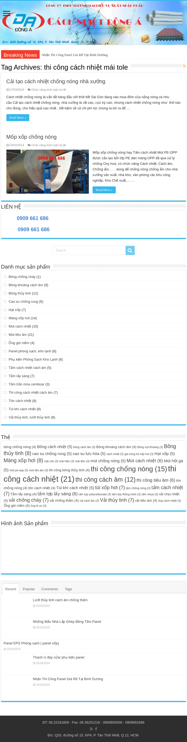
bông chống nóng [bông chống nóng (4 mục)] (20, 447)
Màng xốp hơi (19, 318)
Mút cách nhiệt (20, 326)
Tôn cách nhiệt (20, 401)
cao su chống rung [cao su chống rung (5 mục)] (52, 453)
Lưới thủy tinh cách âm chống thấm (60, 600)
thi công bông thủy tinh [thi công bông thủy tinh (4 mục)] (69, 470)
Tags (68, 589)
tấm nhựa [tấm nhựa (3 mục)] (150, 494)
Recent (10, 589)
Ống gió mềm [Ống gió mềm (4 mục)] (17, 506)
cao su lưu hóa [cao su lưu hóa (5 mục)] (89, 453)
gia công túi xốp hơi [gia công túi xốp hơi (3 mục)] (138, 454)
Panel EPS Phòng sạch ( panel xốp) (31, 643)
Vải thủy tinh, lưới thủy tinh (29, 417)
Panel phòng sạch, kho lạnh (30, 351)
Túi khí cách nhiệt (22, 409)
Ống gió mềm (19, 343)
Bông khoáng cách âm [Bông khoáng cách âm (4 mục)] (116, 447)
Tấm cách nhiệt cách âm (27, 368)
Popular (29, 589)
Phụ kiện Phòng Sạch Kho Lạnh (33, 359)
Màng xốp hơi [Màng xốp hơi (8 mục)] (23, 460)
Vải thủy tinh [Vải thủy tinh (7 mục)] (117, 500)
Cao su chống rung (23, 302)
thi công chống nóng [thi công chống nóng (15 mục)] (129, 469)
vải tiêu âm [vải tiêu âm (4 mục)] (146, 500)
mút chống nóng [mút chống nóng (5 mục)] (108, 460)
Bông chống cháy (22, 277)
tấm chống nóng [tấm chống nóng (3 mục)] (138, 488)
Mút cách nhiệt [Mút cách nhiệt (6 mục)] (145, 460)
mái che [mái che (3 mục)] (51, 461)
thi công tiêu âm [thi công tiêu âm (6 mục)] (155, 480)
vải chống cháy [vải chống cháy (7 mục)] (29, 500)
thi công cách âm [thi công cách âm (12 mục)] (106, 479)
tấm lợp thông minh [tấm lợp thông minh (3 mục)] (126, 494)
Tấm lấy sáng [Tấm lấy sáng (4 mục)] (23, 494)
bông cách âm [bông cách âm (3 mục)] (84, 447)
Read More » (18, 117)
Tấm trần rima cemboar (26, 384)
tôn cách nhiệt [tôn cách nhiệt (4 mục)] (41, 488)
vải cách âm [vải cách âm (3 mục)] (89, 500)
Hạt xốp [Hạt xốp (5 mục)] (165, 453)
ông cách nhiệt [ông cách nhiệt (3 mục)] (169, 500)
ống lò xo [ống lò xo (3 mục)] (38, 505)
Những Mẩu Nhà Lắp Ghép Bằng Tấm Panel (67, 622)
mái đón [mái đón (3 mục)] (82, 461)
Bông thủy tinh (20, 293)
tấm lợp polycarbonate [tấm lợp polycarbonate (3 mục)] (95, 494)
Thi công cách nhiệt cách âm (30, 392)
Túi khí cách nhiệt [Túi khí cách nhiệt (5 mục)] (75, 487)
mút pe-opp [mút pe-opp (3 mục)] (19, 470)
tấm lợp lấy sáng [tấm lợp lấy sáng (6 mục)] (58, 493)
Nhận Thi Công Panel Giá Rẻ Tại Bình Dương (75, 55)
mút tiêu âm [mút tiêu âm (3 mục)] (38, 470)
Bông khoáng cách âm (26, 285)
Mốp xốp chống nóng (31, 137)
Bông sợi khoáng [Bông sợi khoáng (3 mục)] (150, 447)
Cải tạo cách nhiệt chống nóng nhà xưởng (55, 81)
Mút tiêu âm (18, 335)
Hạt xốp (14, 310)
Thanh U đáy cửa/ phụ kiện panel (58, 657)
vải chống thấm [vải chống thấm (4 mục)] (63, 500)
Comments (49, 589)
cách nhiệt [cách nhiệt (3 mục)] (115, 454)
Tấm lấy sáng (19, 376)
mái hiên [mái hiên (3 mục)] (66, 461)
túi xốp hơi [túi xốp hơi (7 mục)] (110, 487)
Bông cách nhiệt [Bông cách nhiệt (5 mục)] (54, 446)
